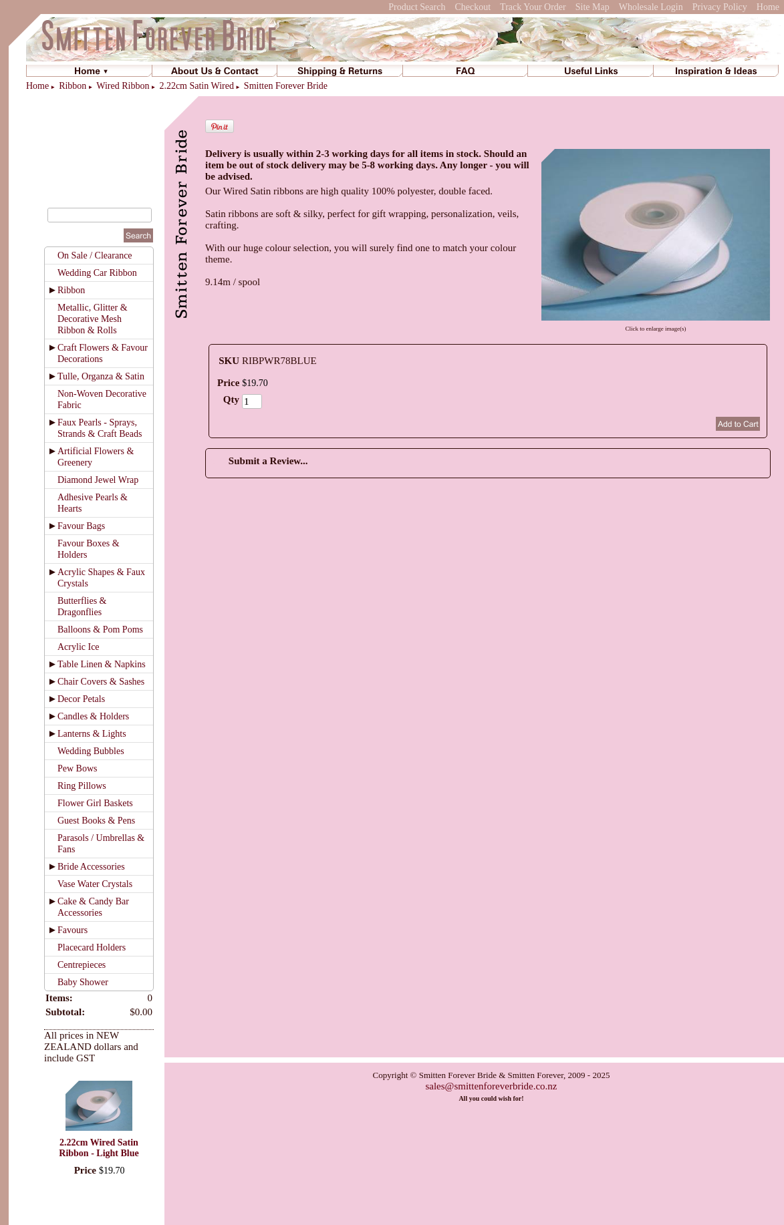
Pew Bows (77, 768)
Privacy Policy (719, 7)
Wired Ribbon (122, 86)
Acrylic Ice (78, 647)
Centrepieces (81, 965)
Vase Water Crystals (94, 884)
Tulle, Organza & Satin (100, 376)
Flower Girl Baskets (95, 803)
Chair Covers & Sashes (100, 682)
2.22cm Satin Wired (196, 86)
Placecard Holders (91, 947)
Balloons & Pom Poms (100, 630)
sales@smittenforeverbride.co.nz (491, 1086)
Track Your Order (533, 7)
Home (768, 7)
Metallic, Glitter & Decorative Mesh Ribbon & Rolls (92, 319)
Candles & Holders (93, 716)
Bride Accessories (91, 867)
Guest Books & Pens (96, 821)
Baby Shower (82, 982)
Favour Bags (81, 526)
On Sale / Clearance (94, 255)
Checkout (472, 7)
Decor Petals (81, 699)
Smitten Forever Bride (286, 86)
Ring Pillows (81, 786)
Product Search (416, 7)
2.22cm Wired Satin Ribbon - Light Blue (98, 1148)
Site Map (592, 7)
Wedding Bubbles (90, 751)
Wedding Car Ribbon (97, 273)
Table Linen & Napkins (101, 664)
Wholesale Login (651, 7)
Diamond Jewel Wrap (97, 480)
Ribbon (72, 86)
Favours (72, 930)
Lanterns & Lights (91, 734)
